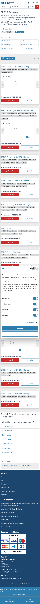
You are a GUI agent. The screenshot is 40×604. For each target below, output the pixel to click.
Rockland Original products (9, 516)
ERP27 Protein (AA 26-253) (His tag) (15, 181)
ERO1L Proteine (7, 431)
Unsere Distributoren (7, 527)
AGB (1, 592)
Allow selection (20, 334)
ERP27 (17, 466)
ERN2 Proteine (6, 435)
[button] (6, 456)
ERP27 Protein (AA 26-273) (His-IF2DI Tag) (18, 110)
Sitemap (4, 495)
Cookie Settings (33, 589)
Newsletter (4, 484)
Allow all (20, 328)
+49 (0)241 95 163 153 (13, 570)
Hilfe (2, 480)
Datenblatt (10, 100)
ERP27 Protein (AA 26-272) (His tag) (15, 205)
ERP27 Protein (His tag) (10, 252)
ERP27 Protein (7, 228)
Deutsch (14, 584)
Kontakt (3, 477)
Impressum (13, 589)
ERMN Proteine (6, 448)
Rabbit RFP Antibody (7, 512)
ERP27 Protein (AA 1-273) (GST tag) (15, 67)
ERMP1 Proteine (7, 444)
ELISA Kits (4, 520)
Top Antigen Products (8, 491)
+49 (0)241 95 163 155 (10, 572)
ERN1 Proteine (6, 439)
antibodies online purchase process (12, 523)
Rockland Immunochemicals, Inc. (11, 578)
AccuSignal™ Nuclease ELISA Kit (11, 509)
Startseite (5, 466)
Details (30, 100)
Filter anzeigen (8, 58)
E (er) (11, 466)
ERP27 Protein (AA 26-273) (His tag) (15, 157)
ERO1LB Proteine (7, 426)
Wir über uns (4, 589)
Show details (30, 322)
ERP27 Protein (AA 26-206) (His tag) (15, 370)
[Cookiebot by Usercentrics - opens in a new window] (30, 268)
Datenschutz (22, 589)
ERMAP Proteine (7, 452)
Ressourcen (5, 487)
